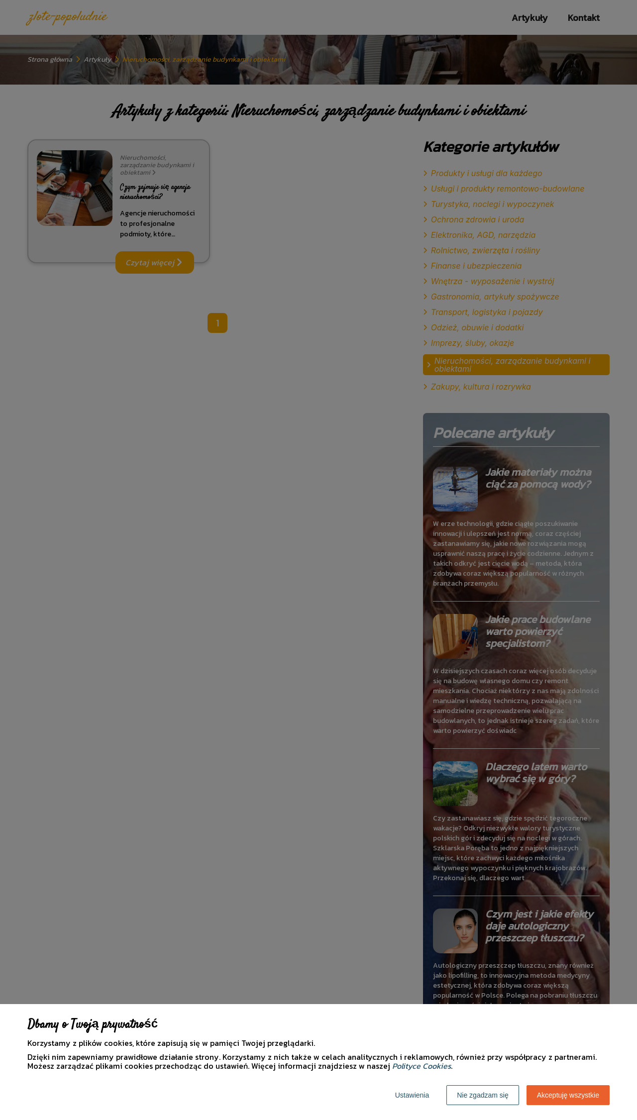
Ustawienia (412, 1095)
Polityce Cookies (421, 1066)
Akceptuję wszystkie (568, 1095)
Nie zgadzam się (483, 1095)
